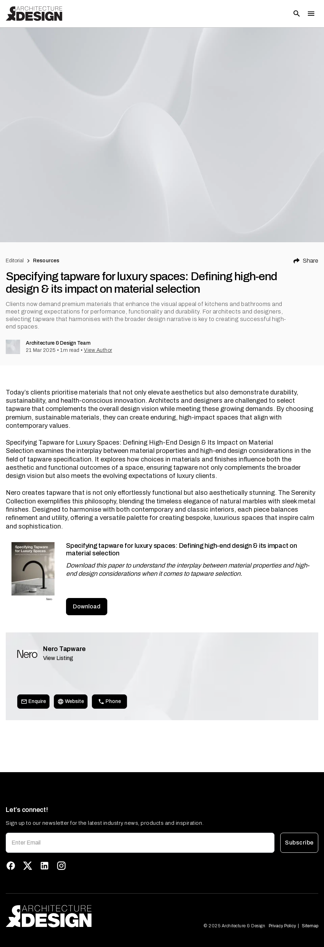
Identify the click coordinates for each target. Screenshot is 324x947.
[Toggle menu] (311, 13)
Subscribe (299, 842)
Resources (46, 260)
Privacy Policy (282, 926)
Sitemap (310, 926)
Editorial (15, 260)
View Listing (58, 658)
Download (86, 606)
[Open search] (297, 13)
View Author (98, 350)
